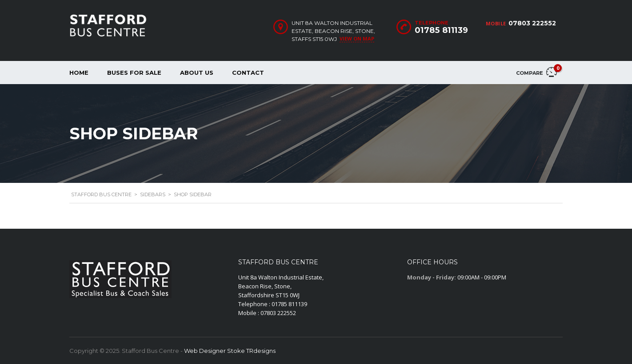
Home (78, 72)
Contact (248, 72)
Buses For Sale (134, 72)
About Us (196, 72)
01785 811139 (441, 30)
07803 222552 (532, 23)
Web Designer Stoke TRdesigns (230, 350)
